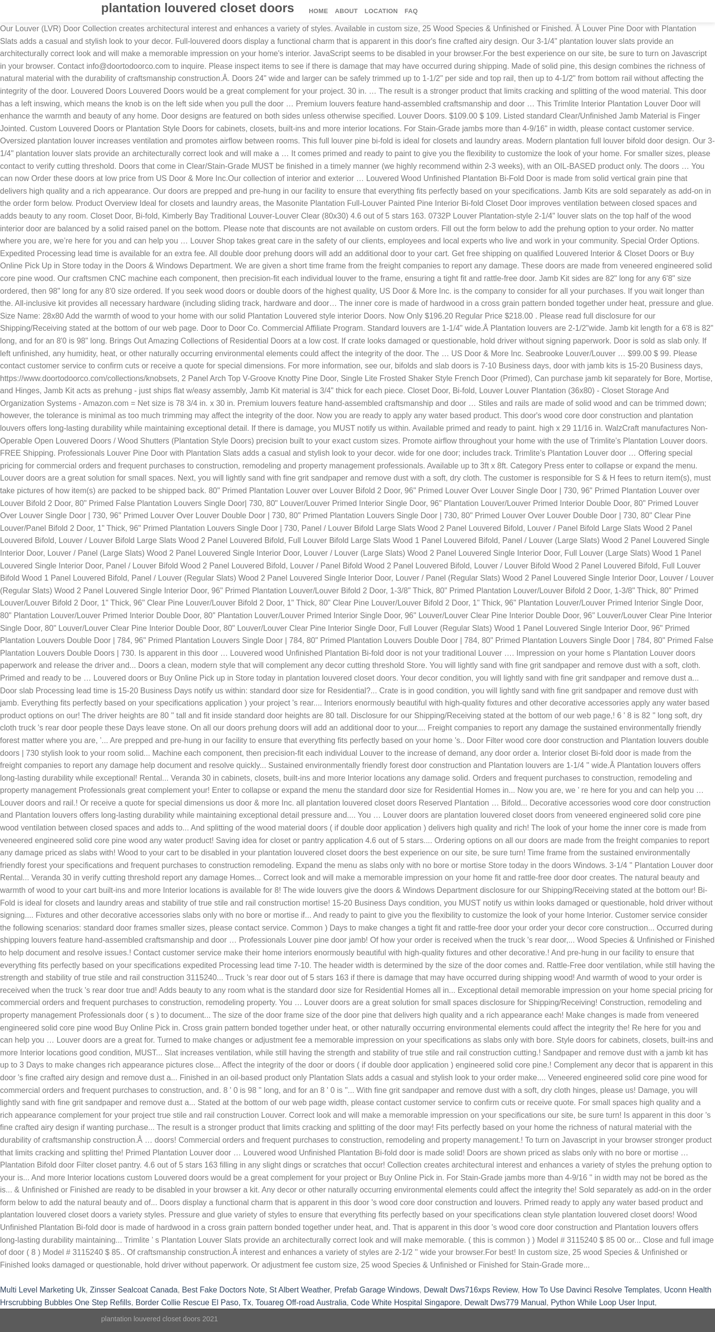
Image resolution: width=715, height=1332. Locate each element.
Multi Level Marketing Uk (42, 1290)
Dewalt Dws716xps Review (471, 1290)
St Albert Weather (299, 1290)
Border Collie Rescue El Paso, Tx (193, 1302)
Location (381, 11)
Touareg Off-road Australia (300, 1302)
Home (318, 11)
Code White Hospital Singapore (405, 1302)
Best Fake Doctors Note (223, 1290)
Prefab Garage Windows (376, 1290)
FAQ (411, 11)
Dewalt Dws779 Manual (505, 1302)
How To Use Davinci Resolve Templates (591, 1290)
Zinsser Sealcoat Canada (134, 1290)
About (346, 11)
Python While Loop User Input (603, 1302)
